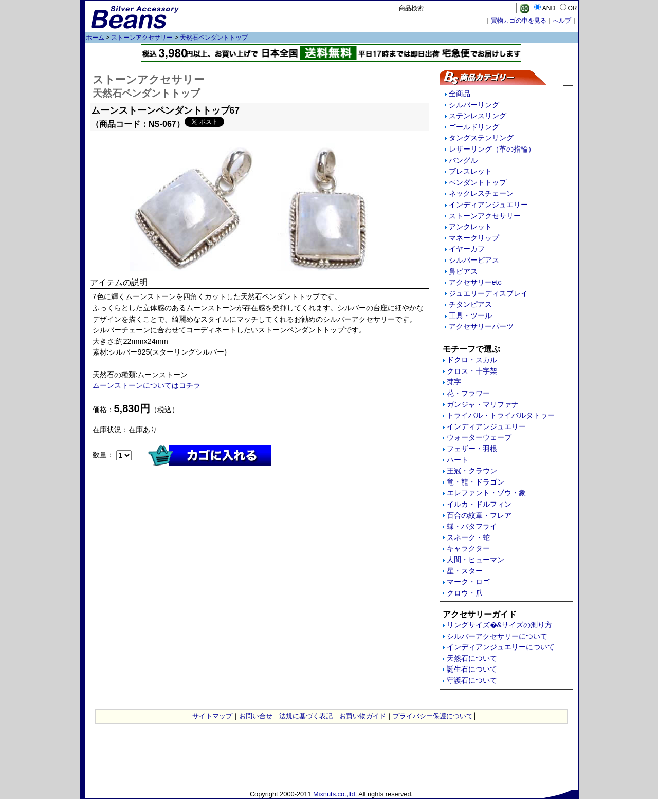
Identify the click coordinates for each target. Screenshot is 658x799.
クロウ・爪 (465, 593)
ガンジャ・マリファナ (483, 404)
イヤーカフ (467, 249)
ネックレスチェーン (481, 193)
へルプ (562, 20)
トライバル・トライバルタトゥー (501, 415)
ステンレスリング (477, 116)
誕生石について (472, 669)
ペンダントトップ (477, 182)
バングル (463, 160)
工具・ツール (470, 315)
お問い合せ (255, 716)
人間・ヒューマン (475, 559)
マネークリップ (474, 238)
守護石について (472, 680)
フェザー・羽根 (472, 448)
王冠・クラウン (472, 471)
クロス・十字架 (472, 371)
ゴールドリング (474, 127)
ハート (457, 460)
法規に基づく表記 (306, 716)
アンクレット (470, 226)
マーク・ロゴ (468, 582)
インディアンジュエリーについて (501, 647)
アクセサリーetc (475, 282)
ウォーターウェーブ (479, 437)
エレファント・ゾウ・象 (486, 493)
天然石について (472, 658)
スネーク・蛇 (468, 537)
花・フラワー (468, 393)
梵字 (454, 382)
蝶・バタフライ (472, 526)
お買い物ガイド (362, 716)
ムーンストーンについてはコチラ (146, 385)
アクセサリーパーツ (481, 326)
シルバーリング (474, 105)
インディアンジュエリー (488, 204)
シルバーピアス (474, 260)
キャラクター (468, 548)
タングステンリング (481, 138)
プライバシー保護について (433, 716)
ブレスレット (470, 171)
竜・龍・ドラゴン (475, 482)
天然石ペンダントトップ (214, 37)
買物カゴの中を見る (518, 20)
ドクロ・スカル (472, 360)
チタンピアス (470, 304)
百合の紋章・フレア (479, 515)
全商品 (459, 93)
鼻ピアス (463, 271)
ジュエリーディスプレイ (488, 293)
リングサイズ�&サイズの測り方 (500, 625)
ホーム (95, 37)
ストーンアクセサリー (142, 37)
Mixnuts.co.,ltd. (335, 794)
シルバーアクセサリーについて (497, 636)
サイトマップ (212, 716)
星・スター (465, 571)
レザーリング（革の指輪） (492, 149)
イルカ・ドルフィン (479, 504)
